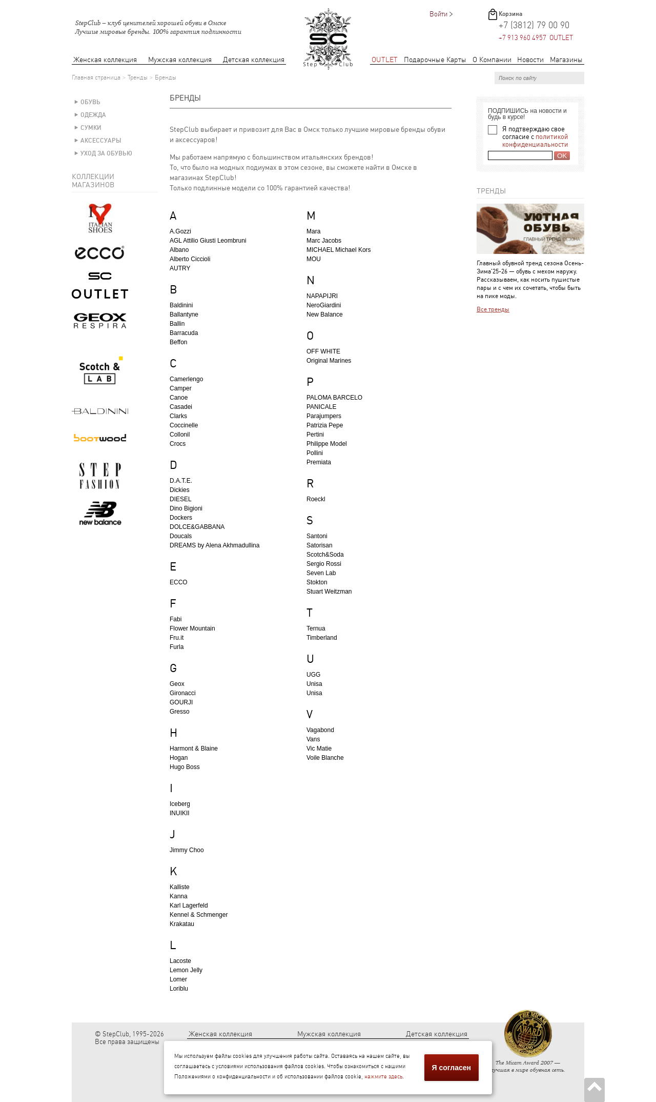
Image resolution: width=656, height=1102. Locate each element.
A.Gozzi (180, 231)
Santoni (316, 536)
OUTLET (385, 59)
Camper (181, 388)
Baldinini (181, 305)
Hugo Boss (185, 767)
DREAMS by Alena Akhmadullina (214, 545)
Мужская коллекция (180, 59)
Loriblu (179, 988)
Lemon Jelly (186, 970)
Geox (177, 683)
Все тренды (493, 309)
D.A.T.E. (181, 480)
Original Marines (328, 360)
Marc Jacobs (323, 240)
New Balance (324, 314)
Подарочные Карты (435, 59)
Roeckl (315, 499)
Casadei (181, 406)
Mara (313, 231)
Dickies (180, 490)
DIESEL (181, 499)
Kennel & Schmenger (199, 914)
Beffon (178, 342)
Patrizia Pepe (324, 425)
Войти (438, 14)
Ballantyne (184, 314)
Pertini (315, 434)
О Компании (492, 59)
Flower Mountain (192, 628)
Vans (313, 739)
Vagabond (320, 730)
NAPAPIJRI (322, 296)
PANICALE (321, 406)
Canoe (179, 397)
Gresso (180, 711)
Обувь (90, 102)
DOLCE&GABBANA (197, 526)
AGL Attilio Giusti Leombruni (208, 240)
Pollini (314, 453)
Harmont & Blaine (194, 748)
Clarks (178, 416)
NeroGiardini (323, 305)
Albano (179, 249)
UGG (313, 674)
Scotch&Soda (325, 554)
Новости (530, 59)
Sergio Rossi (323, 563)
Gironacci (183, 693)
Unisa (314, 683)
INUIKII (180, 813)
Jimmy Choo (187, 850)
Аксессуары (100, 140)
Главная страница (96, 77)
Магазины (566, 59)
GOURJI (181, 702)
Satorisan (319, 545)
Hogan (179, 757)
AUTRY (180, 268)
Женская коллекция (105, 59)
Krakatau (182, 924)
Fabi (175, 619)
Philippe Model (326, 443)
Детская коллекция (253, 59)
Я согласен (451, 1068)
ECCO (179, 582)
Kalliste (180, 887)
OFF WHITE (323, 351)
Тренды (138, 77)
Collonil (180, 434)
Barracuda (184, 333)
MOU (313, 259)
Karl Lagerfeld (189, 905)
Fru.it (176, 637)
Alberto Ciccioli (190, 259)
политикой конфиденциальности (535, 140)
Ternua (315, 628)
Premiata (318, 462)
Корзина (510, 13)
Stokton (316, 582)
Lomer (178, 979)
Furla (176, 647)
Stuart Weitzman (329, 591)
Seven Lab (321, 573)
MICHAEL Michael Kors (338, 249)
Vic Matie (319, 748)
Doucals (181, 536)
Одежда (93, 115)
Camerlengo (186, 379)
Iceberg (180, 804)
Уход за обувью (106, 153)
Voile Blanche (325, 757)
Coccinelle (184, 425)
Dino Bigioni (186, 508)
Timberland (321, 637)
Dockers (181, 517)
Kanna (179, 896)
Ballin (177, 323)
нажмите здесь (383, 1076)
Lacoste (180, 961)
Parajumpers (323, 416)
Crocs (178, 443)
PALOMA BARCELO (334, 397)
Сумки (90, 127)
